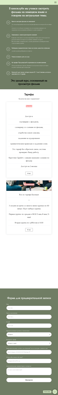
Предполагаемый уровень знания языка (17, 330)
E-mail (8, 322)
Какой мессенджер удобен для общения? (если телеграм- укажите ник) (27, 348)
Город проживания (11, 313)
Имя (7, 304)
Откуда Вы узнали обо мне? (14, 357)
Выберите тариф (11, 339)
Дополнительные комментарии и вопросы (18, 366)
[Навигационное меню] (55, 2)
